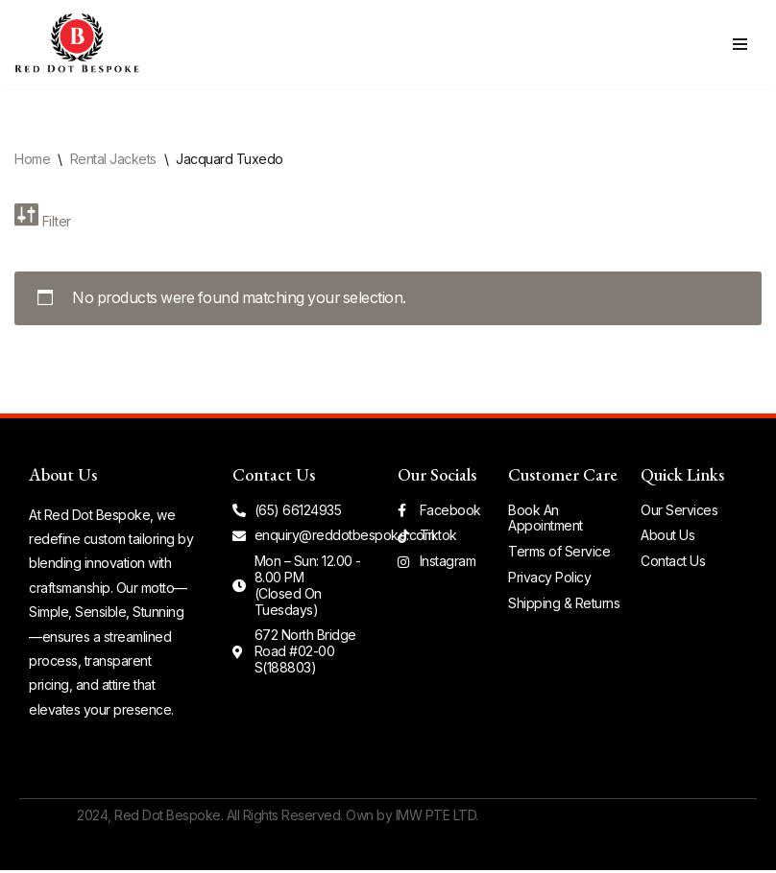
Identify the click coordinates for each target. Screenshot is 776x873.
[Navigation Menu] (740, 44)
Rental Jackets (113, 159)
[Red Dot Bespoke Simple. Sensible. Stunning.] (76, 44)
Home (32, 159)
